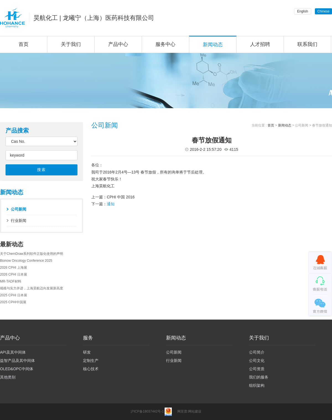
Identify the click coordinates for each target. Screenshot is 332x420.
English (302, 11)
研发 (87, 352)
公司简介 (256, 352)
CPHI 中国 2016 (120, 197)
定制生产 (90, 360)
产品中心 (118, 44)
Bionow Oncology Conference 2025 (26, 261)
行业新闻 (18, 220)
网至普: (182, 412)
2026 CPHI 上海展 (13, 267)
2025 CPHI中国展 (13, 302)
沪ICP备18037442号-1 (147, 412)
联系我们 (307, 44)
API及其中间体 (13, 352)
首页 (271, 125)
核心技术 (90, 369)
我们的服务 (258, 377)
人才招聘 (260, 44)
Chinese (323, 11)
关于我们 (71, 44)
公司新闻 (18, 209)
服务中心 (165, 44)
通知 (111, 204)
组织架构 (256, 385)
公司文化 (256, 360)
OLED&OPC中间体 (16, 369)
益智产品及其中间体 (17, 360)
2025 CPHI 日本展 (13, 295)
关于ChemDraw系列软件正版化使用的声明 (31, 254)
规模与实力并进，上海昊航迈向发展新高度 (31, 288)
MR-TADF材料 (10, 281)
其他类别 (7, 377)
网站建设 (194, 412)
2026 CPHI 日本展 (13, 274)
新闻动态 (213, 44)
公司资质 (256, 369)
